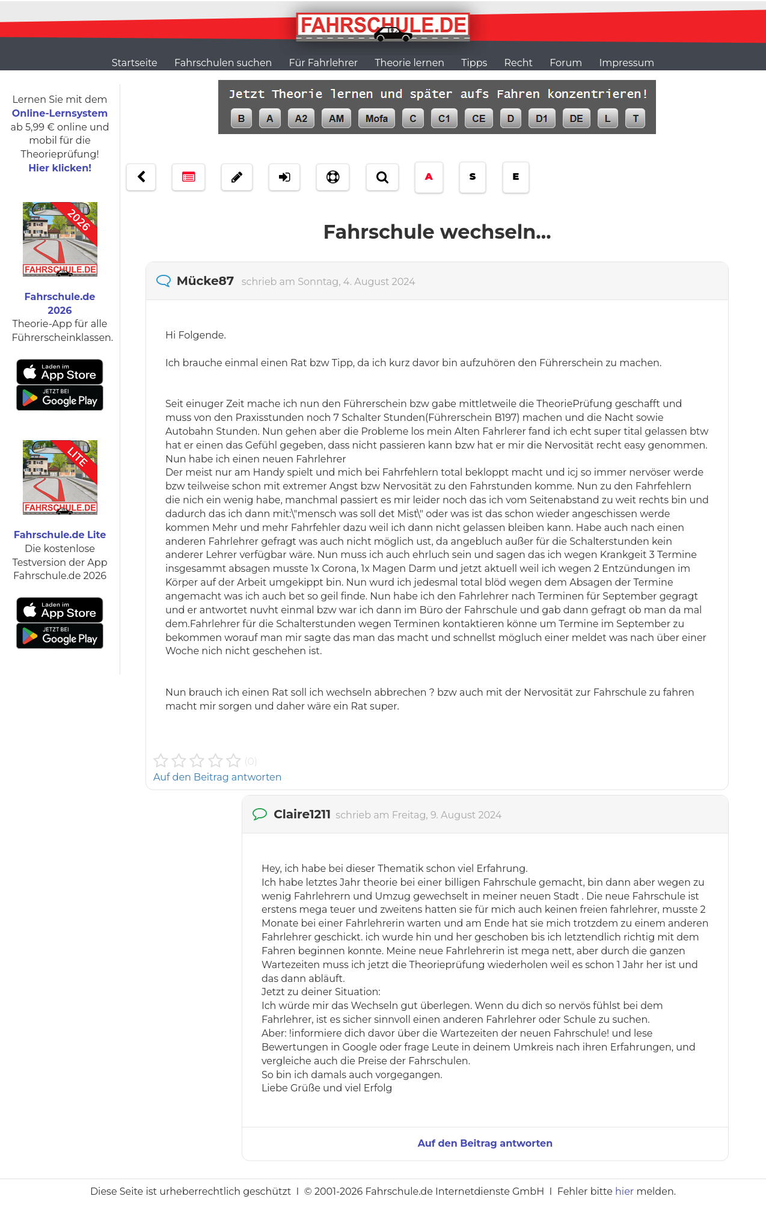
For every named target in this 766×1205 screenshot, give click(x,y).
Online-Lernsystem (60, 113)
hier (624, 1191)
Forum (566, 63)
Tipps (474, 63)
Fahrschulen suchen (223, 63)
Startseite (135, 63)
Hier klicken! (59, 168)
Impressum (626, 63)
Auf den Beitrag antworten (217, 777)
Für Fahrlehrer (323, 63)
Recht (518, 63)
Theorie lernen (409, 63)
